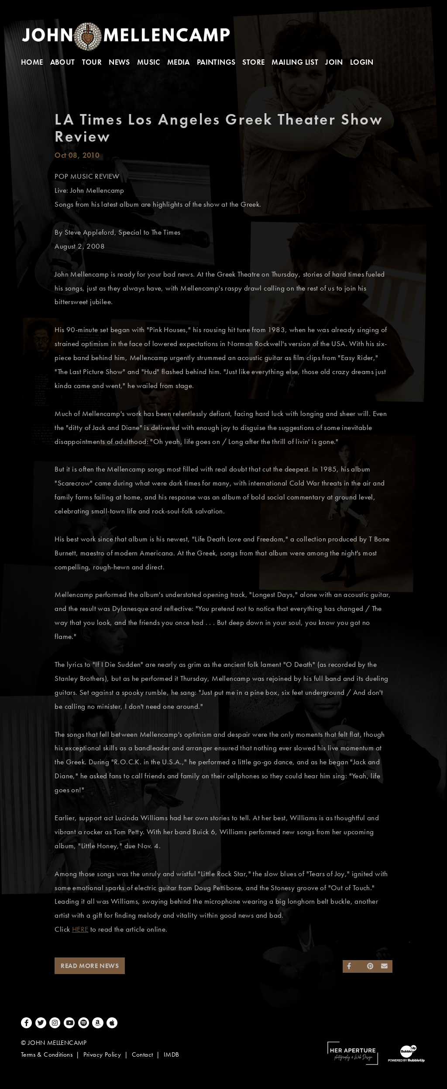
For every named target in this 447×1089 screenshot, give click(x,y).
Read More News (90, 965)
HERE (80, 929)
